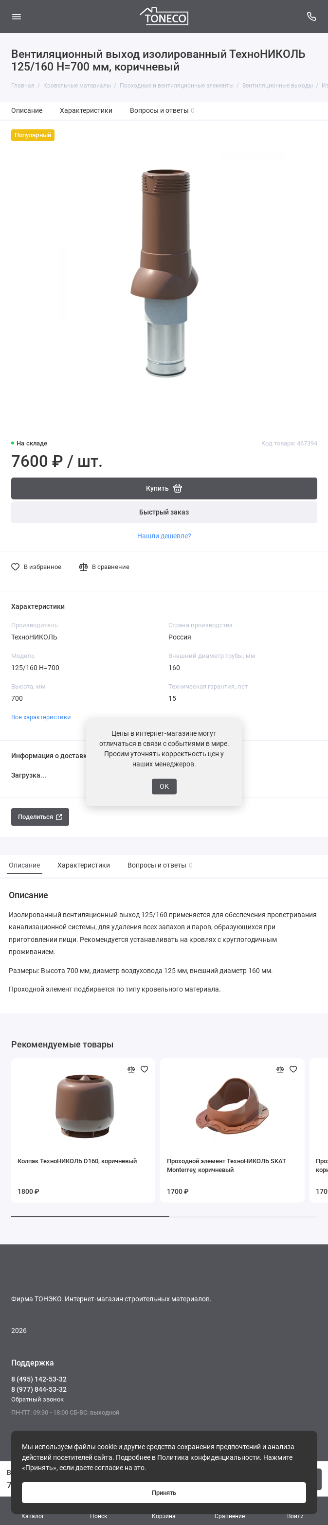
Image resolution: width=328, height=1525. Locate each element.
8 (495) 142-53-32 (39, 1379)
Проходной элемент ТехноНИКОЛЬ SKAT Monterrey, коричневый (226, 1165)
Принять (164, 1492)
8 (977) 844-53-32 (39, 1389)
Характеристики (86, 110)
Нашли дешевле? (164, 536)
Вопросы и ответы (162, 110)
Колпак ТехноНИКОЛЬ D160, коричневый (77, 1161)
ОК (164, 786)
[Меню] (16, 16)
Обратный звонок (37, 1399)
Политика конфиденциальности (208, 1458)
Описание (26, 110)
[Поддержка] (311, 16)
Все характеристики (41, 717)
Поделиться (40, 816)
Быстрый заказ (164, 512)
